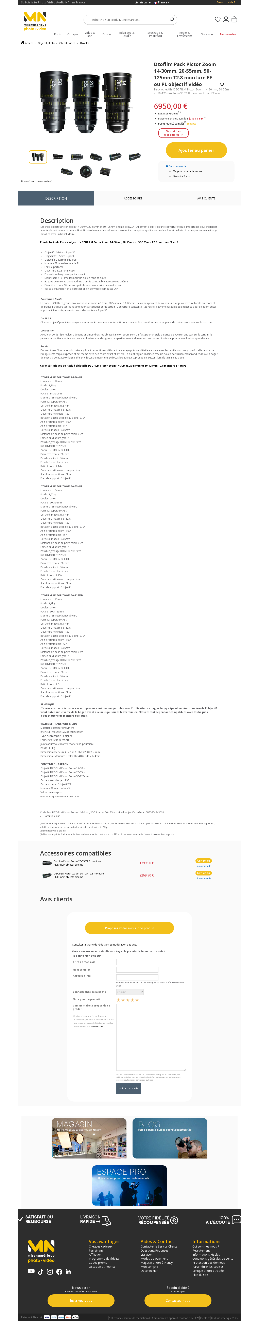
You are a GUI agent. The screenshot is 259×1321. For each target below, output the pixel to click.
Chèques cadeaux (101, 1246)
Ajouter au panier (196, 150)
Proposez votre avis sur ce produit (129, 928)
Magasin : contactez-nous (187, 171)
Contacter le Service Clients (159, 1246)
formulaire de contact (95, 1026)
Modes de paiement (154, 1258)
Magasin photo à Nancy (157, 1262)
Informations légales (206, 1254)
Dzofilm (84, 43)
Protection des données (208, 1262)
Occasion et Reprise (102, 1266)
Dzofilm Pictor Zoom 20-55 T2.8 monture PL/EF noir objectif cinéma (77, 863)
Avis (206, 198)
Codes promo (98, 1262)
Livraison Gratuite (169, 113)
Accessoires (133, 198)
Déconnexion (149, 1271)
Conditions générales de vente (212, 1258)
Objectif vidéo (67, 43)
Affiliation (95, 1254)
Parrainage (96, 1250)
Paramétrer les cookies (208, 1266)
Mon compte (149, 1266)
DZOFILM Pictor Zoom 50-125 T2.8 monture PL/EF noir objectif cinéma (79, 875)
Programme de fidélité (104, 1258)
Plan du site (200, 1275)
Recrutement (201, 1250)
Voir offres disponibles (172, 133)
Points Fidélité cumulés (171, 123)
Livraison (147, 1254)
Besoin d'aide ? (226, 2)
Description (56, 198)
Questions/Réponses (154, 1250)
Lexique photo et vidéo (208, 1271)
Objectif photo (46, 43)
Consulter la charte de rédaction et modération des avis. (104, 944)
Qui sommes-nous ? (205, 1246)
